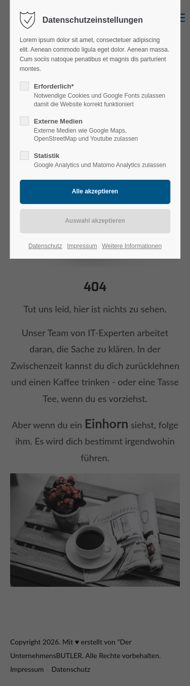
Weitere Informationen (132, 246)
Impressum (82, 246)
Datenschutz (45, 246)
